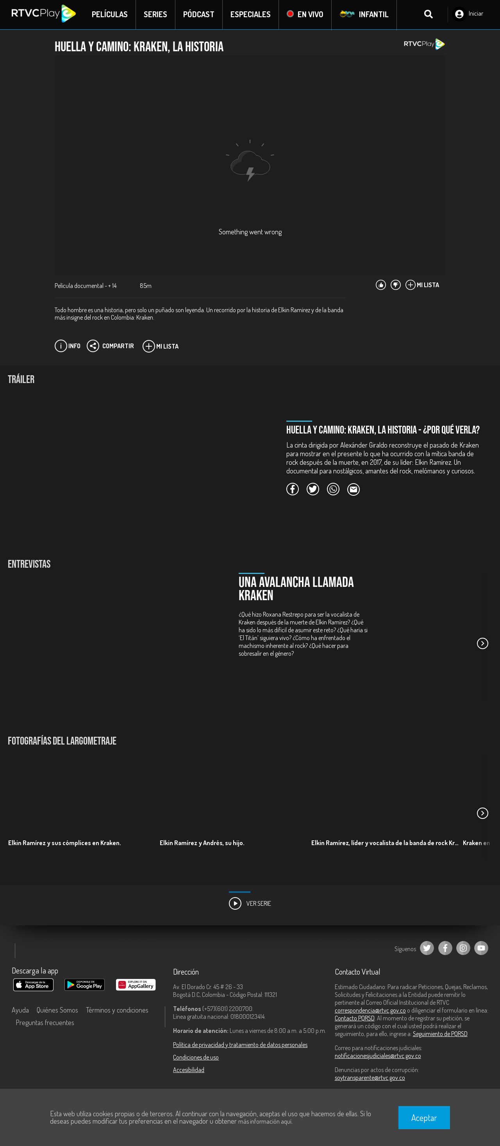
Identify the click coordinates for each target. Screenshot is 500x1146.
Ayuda (20, 1010)
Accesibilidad (188, 1070)
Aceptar (424, 1117)
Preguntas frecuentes (45, 1022)
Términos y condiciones (117, 1010)
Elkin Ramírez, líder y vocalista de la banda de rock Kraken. (386, 843)
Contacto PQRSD (355, 1018)
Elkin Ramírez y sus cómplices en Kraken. (64, 843)
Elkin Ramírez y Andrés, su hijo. (202, 843)
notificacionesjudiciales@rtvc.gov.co (378, 1056)
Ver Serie (250, 904)
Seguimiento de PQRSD (440, 1034)
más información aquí (264, 1121)
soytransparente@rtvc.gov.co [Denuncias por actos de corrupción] (370, 1078)
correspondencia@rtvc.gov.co (370, 1011)
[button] (482, 644)
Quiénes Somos (57, 1010)
